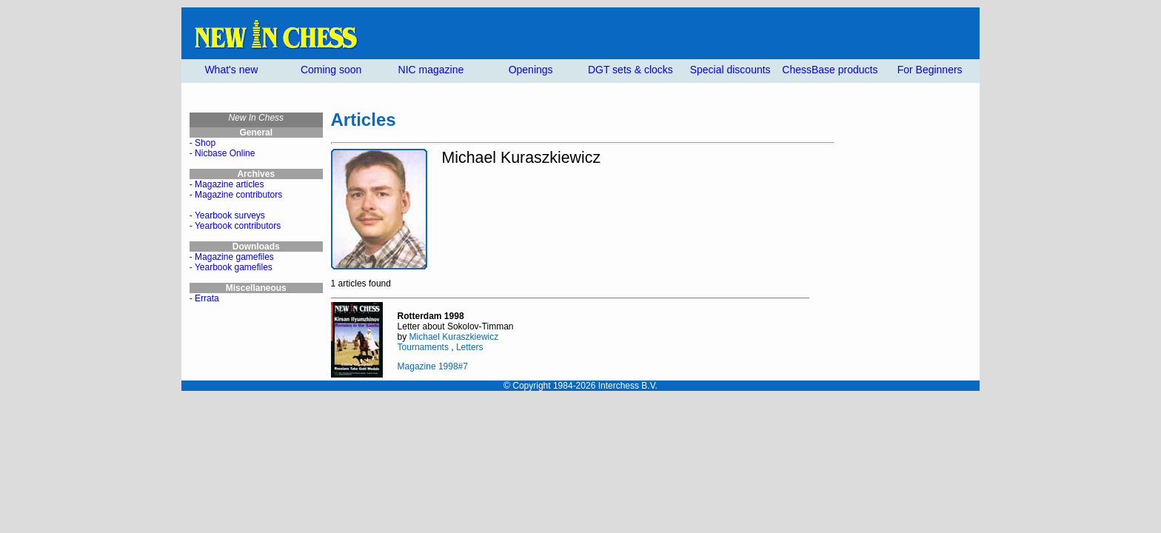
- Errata (204, 298)
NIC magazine (431, 70)
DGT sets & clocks (630, 70)
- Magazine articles (227, 184)
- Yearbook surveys (227, 215)
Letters (470, 347)
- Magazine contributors (236, 195)
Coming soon (331, 70)
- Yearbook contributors (235, 226)
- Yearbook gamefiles (231, 267)
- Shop (202, 143)
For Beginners (930, 70)
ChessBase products (829, 70)
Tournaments (423, 347)
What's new (231, 70)
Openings (531, 70)
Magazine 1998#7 (433, 366)
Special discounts (730, 70)
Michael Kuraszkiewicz (454, 337)
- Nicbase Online (222, 153)
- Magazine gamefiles (232, 257)
